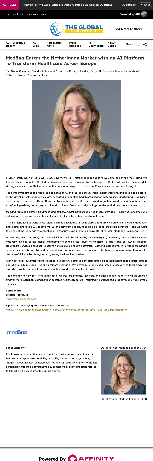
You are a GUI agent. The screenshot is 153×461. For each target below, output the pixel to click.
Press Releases (75, 44)
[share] (145, 44)
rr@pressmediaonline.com (21, 298)
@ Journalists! (96, 44)
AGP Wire (36, 44)
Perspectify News (54, 44)
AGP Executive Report (15, 44)
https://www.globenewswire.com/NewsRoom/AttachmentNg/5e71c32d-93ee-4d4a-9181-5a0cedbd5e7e (67, 309)
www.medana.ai (61, 182)
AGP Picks (9, 4)
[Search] (137, 44)
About (129, 44)
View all (145, 4)
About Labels (112, 44)
